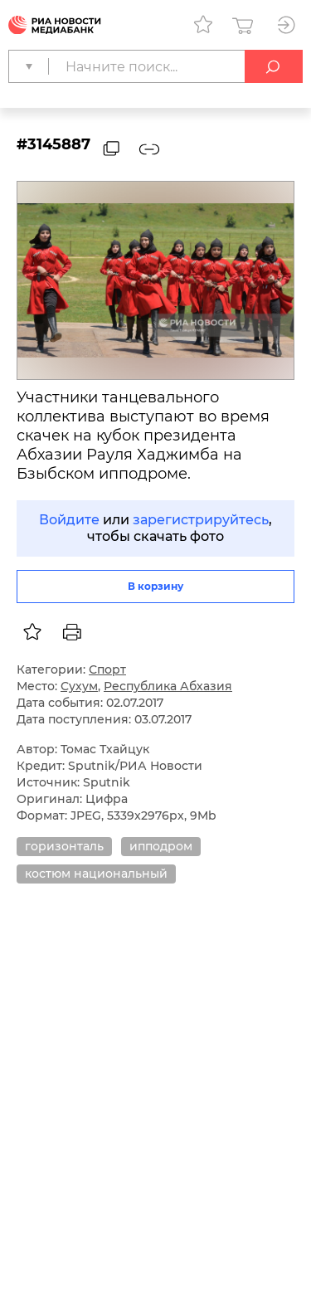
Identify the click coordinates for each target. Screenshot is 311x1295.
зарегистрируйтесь (201, 520)
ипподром (160, 846)
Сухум (79, 686)
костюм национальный (96, 873)
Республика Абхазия (168, 686)
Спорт (107, 669)
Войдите (69, 520)
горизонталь (64, 846)
